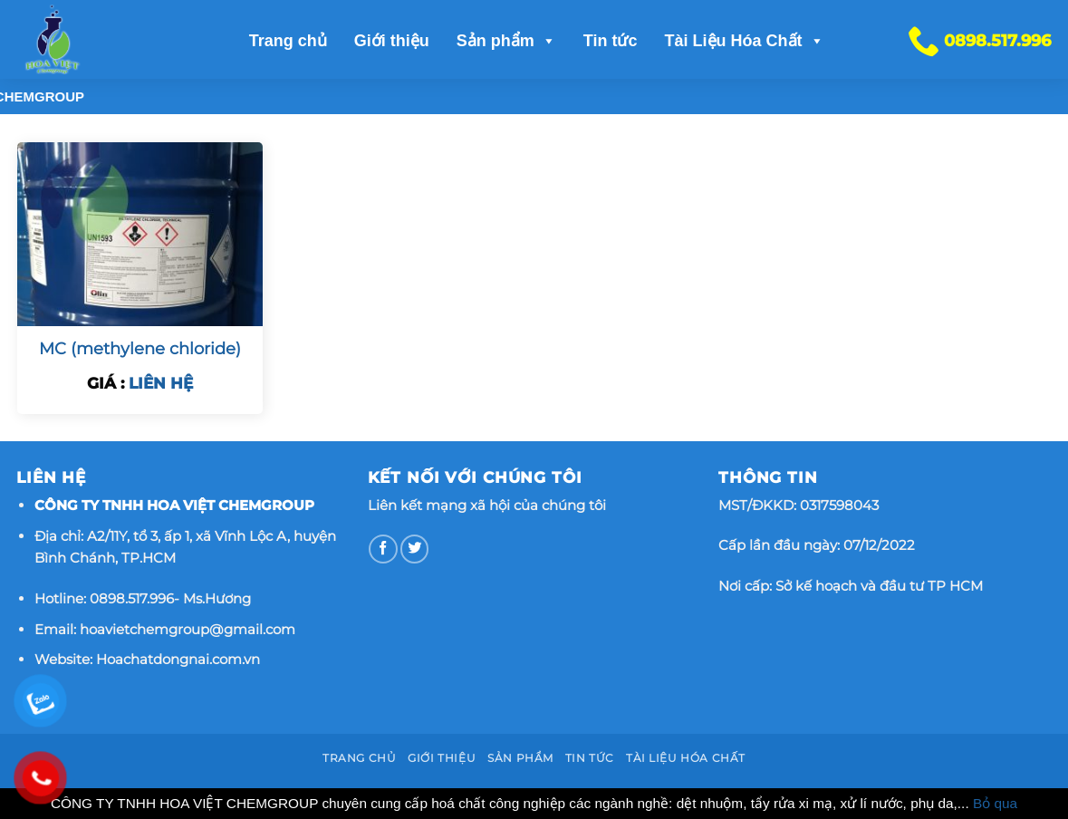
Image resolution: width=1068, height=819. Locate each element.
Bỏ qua (995, 803)
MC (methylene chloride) (140, 349)
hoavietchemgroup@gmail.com (187, 629)
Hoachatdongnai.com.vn (178, 659)
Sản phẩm (506, 41)
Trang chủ (288, 41)
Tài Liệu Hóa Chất (744, 41)
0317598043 (839, 505)
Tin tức (610, 41)
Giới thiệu (391, 41)
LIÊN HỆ (161, 382)
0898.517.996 (132, 598)
